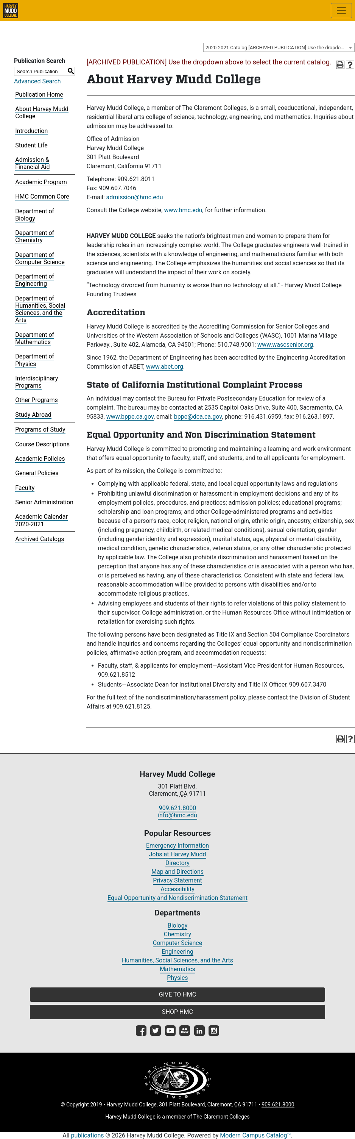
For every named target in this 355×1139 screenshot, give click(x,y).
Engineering (177, 951)
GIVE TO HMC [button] (177, 994)
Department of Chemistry (34, 236)
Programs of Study (40, 429)
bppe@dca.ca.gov (198, 416)
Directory (177, 863)
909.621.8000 (177, 808)
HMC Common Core (42, 196)
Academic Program (41, 182)
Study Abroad (33, 414)
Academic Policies (40, 458)
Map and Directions (177, 871)
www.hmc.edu (183, 210)
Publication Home (39, 94)
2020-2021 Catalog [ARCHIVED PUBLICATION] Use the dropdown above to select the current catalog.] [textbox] (280, 47)
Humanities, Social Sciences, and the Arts (177, 960)
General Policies (36, 473)
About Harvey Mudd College (42, 112)
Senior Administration (44, 502)
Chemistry (177, 934)
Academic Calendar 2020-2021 (41, 520)
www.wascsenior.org (285, 344)
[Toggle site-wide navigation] (341, 10)
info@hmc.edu (177, 815)
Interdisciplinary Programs (36, 382)
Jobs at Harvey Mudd (177, 854)
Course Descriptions (42, 444)
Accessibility (177, 889)
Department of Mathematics (34, 338)
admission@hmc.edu (134, 197)
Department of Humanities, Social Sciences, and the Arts (40, 309)
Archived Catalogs (39, 539)
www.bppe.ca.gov (130, 416)
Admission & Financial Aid (32, 163)
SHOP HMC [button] (177, 1011)
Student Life (31, 145)
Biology (178, 925)
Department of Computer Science (39, 258)
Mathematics (177, 969)
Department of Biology (34, 215)
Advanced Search (37, 81)
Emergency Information (177, 845)
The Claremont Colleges (221, 1117)
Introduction (31, 131)
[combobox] (279, 47)
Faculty (24, 487)
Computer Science (177, 943)
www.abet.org (164, 366)
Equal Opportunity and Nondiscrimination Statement (177, 897)
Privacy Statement (177, 880)
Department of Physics (34, 360)
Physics (177, 977)
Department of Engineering (34, 280)
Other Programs (36, 400)
